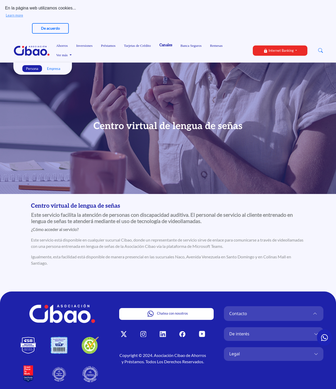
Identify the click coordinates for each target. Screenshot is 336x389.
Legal (234, 353)
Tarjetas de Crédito (137, 45)
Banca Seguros (191, 45)
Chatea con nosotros (168, 313)
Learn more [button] (14, 15)
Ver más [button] (62, 55)
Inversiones (84, 45)
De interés (239, 333)
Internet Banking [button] (279, 50)
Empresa (53, 68)
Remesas (216, 45)
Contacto (238, 313)
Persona (32, 68)
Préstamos (108, 45)
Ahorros (62, 45)
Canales (165, 44)
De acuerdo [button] (50, 28)
